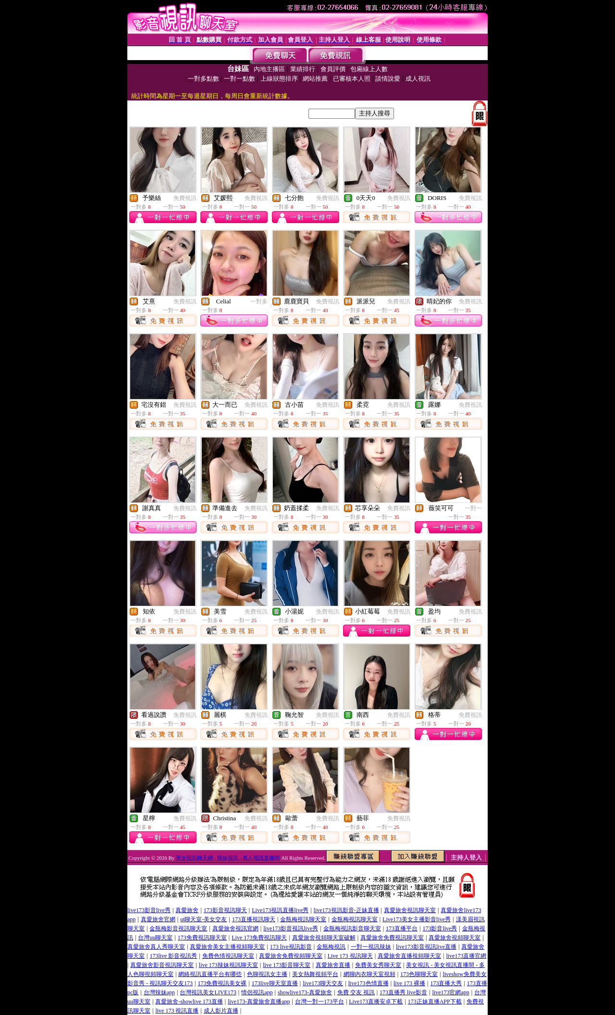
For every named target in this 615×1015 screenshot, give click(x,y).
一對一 (473, 508)
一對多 (259, 301)
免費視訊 (185, 198)
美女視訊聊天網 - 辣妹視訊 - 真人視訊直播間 (228, 858)
